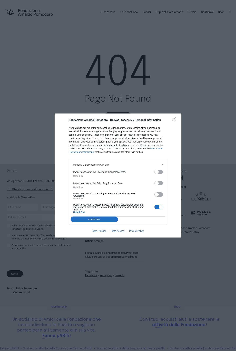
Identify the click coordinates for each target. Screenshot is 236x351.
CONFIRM (94, 219)
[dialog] (118, 175)
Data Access (117, 231)
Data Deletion (99, 231)
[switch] (158, 172)
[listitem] (118, 164)
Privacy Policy (136, 231)
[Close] (175, 120)
